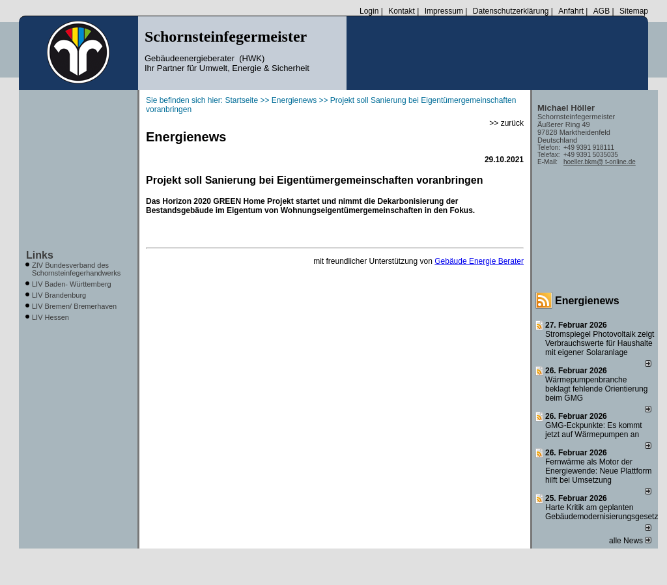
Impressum (444, 11)
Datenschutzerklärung (511, 11)
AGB (601, 11)
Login (369, 11)
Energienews (587, 300)
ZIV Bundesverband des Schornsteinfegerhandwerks (76, 269)
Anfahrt (571, 11)
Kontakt (401, 11)
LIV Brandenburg (59, 295)
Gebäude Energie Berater (479, 261)
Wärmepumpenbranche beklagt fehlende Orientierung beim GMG (596, 389)
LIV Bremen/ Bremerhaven (74, 306)
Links (39, 255)
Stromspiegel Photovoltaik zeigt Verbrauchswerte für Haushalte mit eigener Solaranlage (599, 343)
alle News (630, 540)
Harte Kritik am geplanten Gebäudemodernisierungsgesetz (601, 512)
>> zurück (506, 123)
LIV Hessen (50, 317)
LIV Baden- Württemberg (71, 284)
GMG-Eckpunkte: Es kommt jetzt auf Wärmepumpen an (593, 430)
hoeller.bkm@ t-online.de (599, 161)
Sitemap (633, 11)
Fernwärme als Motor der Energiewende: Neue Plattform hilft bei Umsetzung (598, 471)
